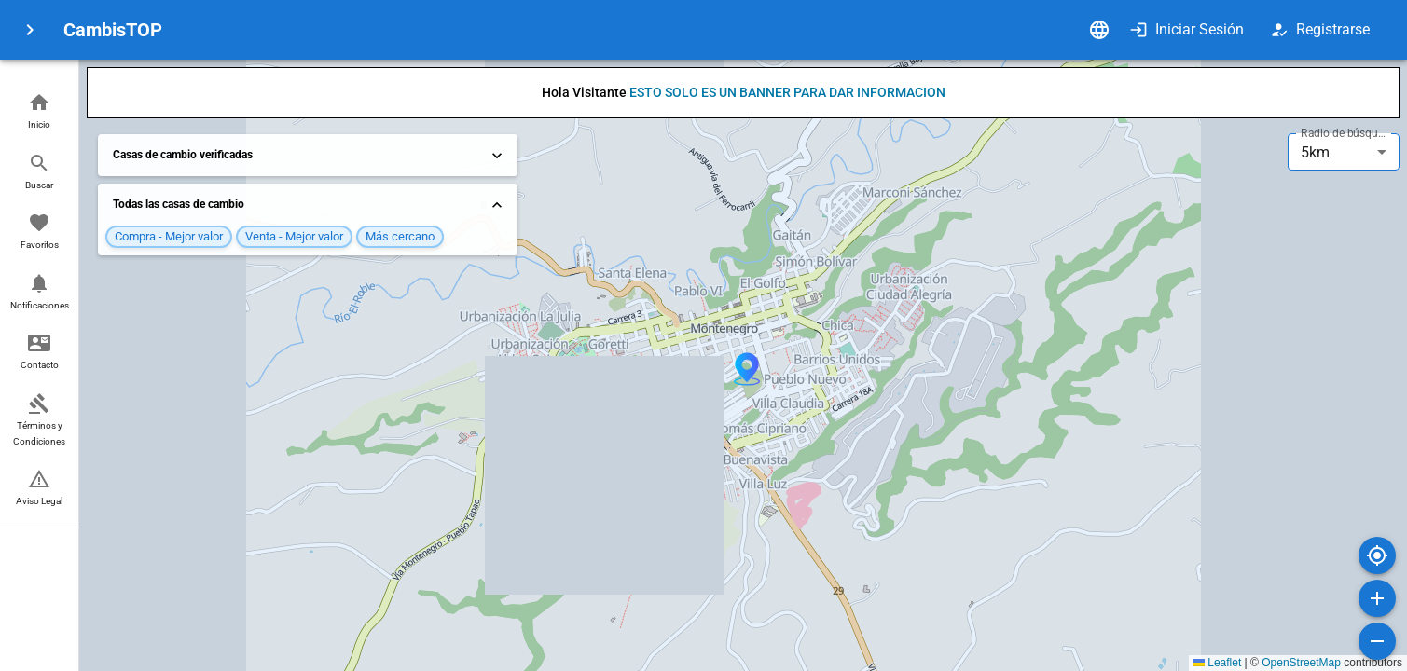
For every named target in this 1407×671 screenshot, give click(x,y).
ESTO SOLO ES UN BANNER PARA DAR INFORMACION (787, 92)
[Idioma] (1099, 29)
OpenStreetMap (1301, 662)
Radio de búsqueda (1345, 133)
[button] (39, 112)
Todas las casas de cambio (309, 205)
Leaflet (1217, 662)
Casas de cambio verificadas (309, 155)
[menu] (29, 29)
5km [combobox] (1315, 152)
